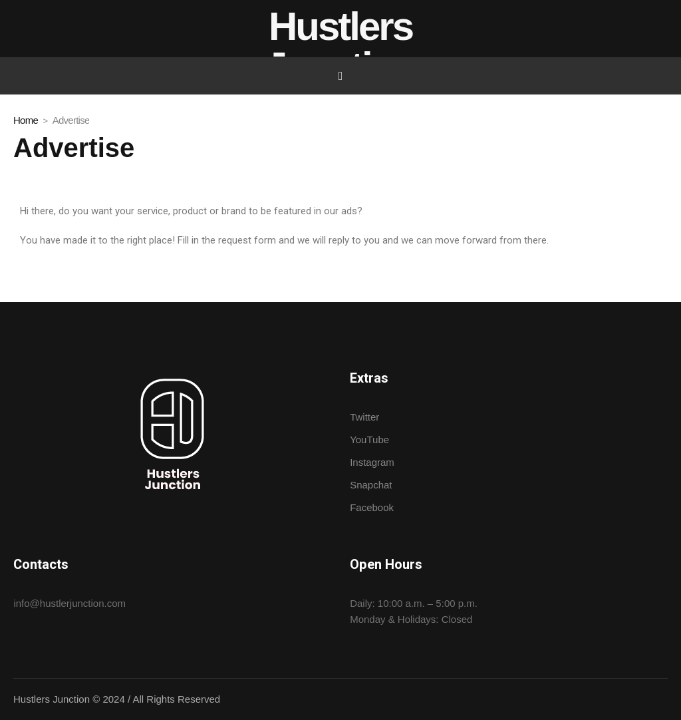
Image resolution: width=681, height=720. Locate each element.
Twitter (364, 417)
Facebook (372, 507)
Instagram (372, 462)
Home (25, 120)
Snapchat (371, 484)
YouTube (369, 439)
